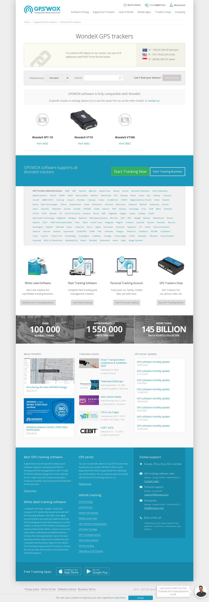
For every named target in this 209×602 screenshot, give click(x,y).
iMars (158, 209)
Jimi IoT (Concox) (72, 213)
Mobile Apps (144, 12)
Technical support (156, 490)
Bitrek (133, 195)
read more (119, 597)
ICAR (151, 209)
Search (78, 77)
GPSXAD (87, 209)
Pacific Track (96, 222)
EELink (35, 204)
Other (85, 222)
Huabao (122, 209)
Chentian (81, 200)
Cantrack (167, 195)
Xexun (115, 240)
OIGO (45, 222)
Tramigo (107, 236)
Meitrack (83, 218)
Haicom (105, 209)
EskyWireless (75, 204)
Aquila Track (104, 191)
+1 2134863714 (155, 5)
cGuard (70, 200)
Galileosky (154, 204)
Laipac (132, 213)
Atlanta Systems (40, 195)
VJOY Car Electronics (53, 240)
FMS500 (143, 204)
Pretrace (130, 222)
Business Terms (87, 589)
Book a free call (152, 517)
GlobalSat (56, 209)
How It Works (126, 12)
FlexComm (121, 204)
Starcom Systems (161, 227)
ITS (60, 213)
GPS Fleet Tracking (88, 529)
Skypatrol (131, 227)
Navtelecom (158, 218)
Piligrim (119, 222)
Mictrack (114, 218)
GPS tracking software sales (162, 477)
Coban (101, 200)
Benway (124, 195)
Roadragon (38, 227)
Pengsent (109, 222)
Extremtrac (97, 204)
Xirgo (123, 240)
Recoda (171, 222)
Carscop (60, 200)
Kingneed (113, 213)
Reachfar (161, 222)
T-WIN (92, 231)
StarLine (36, 231)
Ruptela (49, 227)
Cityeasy (91, 200)
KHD (104, 213)
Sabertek (60, 227)
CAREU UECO (47, 200)
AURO (70, 195)
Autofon (94, 195)
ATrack (53, 195)
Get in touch (171, 77)
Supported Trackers (104, 12)
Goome (67, 209)
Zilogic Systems (136, 240)
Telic (99, 231)
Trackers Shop (163, 12)
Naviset (146, 218)
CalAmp (156, 195)
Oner (77, 222)
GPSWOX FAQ (85, 507)
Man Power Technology (43, 218)
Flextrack (133, 204)
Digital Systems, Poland (140, 200)
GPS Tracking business (90, 534)
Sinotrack (120, 227)
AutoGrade (106, 195)
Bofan (141, 195)
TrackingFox (83, 236)
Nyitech (36, 222)
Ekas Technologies (49, 204)
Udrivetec (142, 236)
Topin (35, 236)
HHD (114, 209)
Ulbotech (154, 236)
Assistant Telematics (140, 191)
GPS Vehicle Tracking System (93, 523)
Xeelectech (105, 240)
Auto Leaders (82, 195)
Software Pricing (80, 12)
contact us (154, 100)
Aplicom (92, 191)
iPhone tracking (86, 545)
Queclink (140, 222)
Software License (66, 589)
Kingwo (123, 213)
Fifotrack (109, 204)
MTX (123, 218)
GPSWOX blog (85, 501)
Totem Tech (56, 236)
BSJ (148, 195)
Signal (98, 227)
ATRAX (62, 195)
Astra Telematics (160, 191)
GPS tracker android (88, 540)
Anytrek (82, 191)
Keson (96, 213)
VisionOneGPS (167, 236)
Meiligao (72, 218)
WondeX (93, 240)
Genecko (45, 209)
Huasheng (133, 209)
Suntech (57, 231)
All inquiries (162, 504)
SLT (140, 227)
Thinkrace (131, 231)
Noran (170, 218)
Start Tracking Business (167, 171)
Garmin (165, 204)
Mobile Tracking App (88, 512)
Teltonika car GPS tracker (91, 551)
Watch (83, 240)
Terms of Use (48, 589)
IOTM (44, 213)
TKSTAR (154, 231)
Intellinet (168, 209)
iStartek (52, 213)
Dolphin (166, 200)
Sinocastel (108, 227)
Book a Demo (132, 5)
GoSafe (77, 209)
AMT (74, 191)
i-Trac (143, 209)
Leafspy (141, 213)
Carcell (36, 200)
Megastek (61, 218)
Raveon (150, 222)
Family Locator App (88, 518)
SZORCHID (81, 231)
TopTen (44, 236)
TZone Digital (120, 236)
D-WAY (124, 200)
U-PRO (132, 236)
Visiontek (37, 240)
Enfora (64, 204)
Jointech (86, 213)
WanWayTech (71, 240)
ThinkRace (143, 231)
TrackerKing (70, 236)
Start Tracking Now (130, 171)
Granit (96, 209)
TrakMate (96, 236)
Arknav (116, 191)
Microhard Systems (98, 218)
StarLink (46, 231)
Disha (157, 200)
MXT (129, 218)
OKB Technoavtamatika (61, 222)
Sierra (89, 227)
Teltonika (108, 231)
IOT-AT (36, 213)
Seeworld (79, 227)
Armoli (125, 191)
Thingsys (120, 231)
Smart (148, 227)
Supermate (68, 231)
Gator (35, 209)
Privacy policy (32, 589)
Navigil (137, 218)
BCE (116, 195)
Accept (140, 597)
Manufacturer (36, 78)
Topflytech (165, 231)
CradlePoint (112, 200)
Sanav (69, 227)
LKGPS (151, 213)
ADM (67, 191)
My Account (179, 5)
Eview (86, 204)
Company (180, 12)
